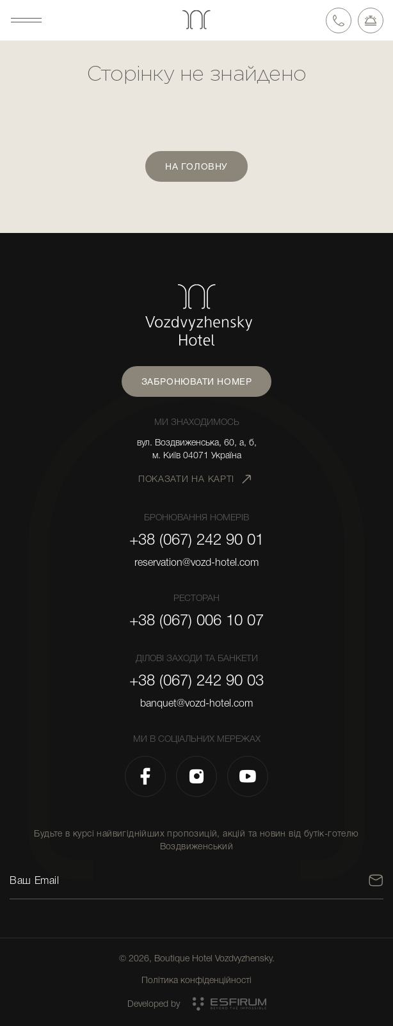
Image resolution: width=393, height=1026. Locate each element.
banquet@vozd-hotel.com (196, 703)
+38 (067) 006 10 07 (196, 620)
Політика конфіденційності (196, 979)
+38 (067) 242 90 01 (196, 539)
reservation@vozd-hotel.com (196, 562)
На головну (196, 166)
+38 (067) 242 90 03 (196, 680)
